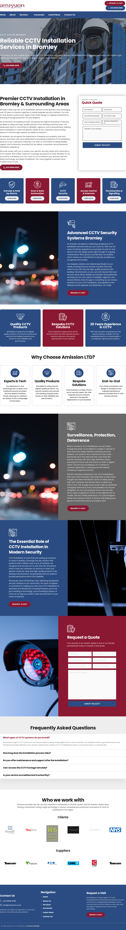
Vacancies (39, 14)
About (13, 14)
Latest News (54, 14)
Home (3, 14)
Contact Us (69, 14)
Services (24, 14)
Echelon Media (33, 926)
